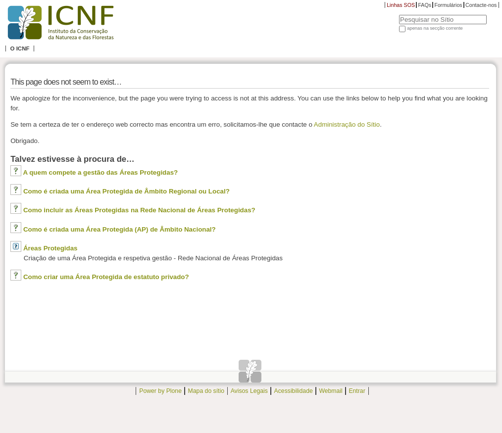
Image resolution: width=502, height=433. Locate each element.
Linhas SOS (401, 5)
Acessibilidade (293, 390)
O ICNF (19, 48)
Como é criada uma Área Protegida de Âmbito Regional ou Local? (126, 191)
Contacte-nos (481, 5)
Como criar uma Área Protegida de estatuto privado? (106, 277)
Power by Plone (160, 390)
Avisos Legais (249, 390)
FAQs (424, 5)
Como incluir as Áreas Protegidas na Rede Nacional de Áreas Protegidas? (139, 210)
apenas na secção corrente (435, 28)
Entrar (357, 390)
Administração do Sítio (347, 124)
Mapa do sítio (206, 390)
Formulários (448, 5)
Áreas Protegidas (50, 248)
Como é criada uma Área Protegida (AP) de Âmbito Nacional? (119, 229)
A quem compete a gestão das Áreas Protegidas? (100, 172)
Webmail (330, 390)
